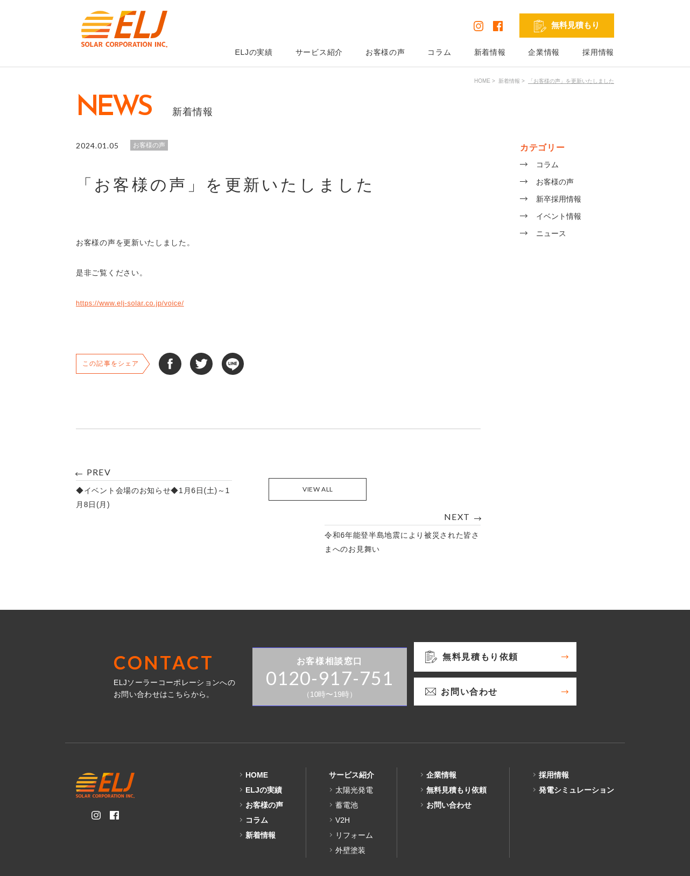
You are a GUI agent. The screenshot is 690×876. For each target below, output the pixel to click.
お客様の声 (385, 52)
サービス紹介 (319, 52)
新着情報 (490, 52)
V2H (342, 775)
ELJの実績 (253, 52)
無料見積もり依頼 (456, 745)
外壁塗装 (350, 805)
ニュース (551, 233)
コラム (439, 52)
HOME (482, 81)
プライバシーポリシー (114, 859)
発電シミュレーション (576, 745)
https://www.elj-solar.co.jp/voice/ (135, 302)
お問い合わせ (448, 760)
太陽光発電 (354, 745)
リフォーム (354, 790)
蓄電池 (346, 760)
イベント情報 (558, 216)
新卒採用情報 (558, 199)
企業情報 (544, 52)
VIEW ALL (278, 489)
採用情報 (598, 52)
